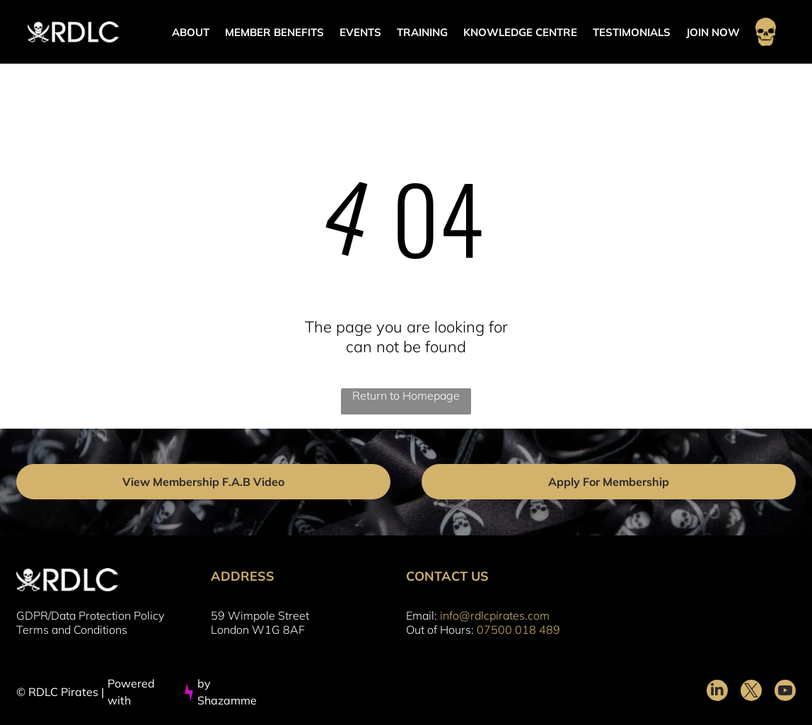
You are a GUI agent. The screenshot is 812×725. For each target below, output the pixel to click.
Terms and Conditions (71, 629)
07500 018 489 (518, 629)
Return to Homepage (406, 395)
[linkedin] (717, 692)
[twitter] (751, 692)
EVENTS (360, 32)
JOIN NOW (713, 32)
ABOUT (190, 32)
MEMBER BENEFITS (274, 32)
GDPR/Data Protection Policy (90, 615)
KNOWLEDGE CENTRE (520, 32)
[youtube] (785, 692)
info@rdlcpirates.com (495, 615)
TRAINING (422, 32)
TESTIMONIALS (632, 32)
